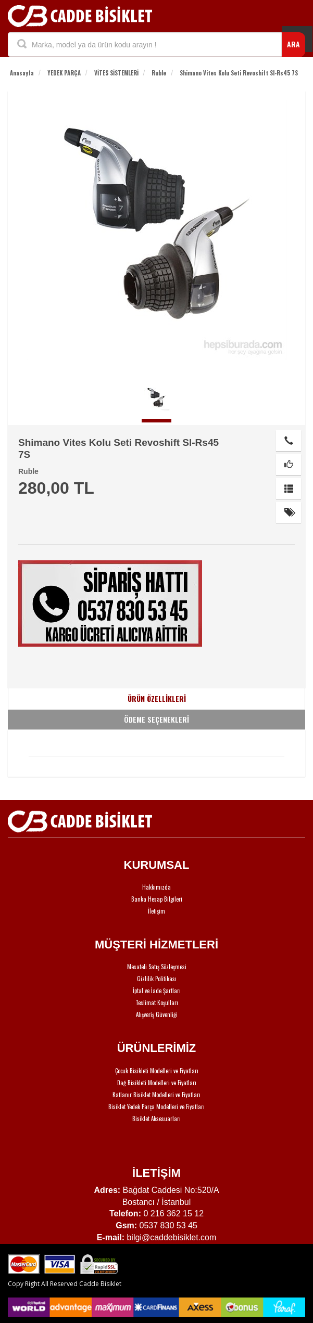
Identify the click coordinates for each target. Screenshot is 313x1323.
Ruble (159, 73)
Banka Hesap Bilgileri (156, 899)
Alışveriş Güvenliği (157, 1014)
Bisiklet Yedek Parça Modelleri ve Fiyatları (156, 1106)
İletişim (156, 911)
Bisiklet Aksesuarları (156, 1118)
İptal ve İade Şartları (157, 990)
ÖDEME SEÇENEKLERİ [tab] (156, 719)
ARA (293, 43)
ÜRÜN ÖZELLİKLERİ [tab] (157, 698)
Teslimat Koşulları (156, 1002)
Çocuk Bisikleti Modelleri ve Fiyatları (156, 1071)
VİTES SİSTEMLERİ (116, 73)
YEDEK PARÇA (64, 73)
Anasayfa (22, 73)
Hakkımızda (156, 887)
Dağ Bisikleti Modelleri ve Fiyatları (156, 1082)
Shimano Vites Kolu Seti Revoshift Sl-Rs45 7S (239, 73)
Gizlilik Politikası (157, 978)
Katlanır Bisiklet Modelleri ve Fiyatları (156, 1094)
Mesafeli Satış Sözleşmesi (156, 966)
